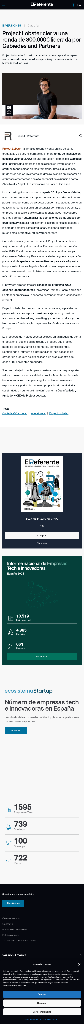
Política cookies (31, 1019)
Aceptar (42, 994)
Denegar (42, 1003)
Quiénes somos (11, 918)
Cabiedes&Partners (14, 413)
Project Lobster (12, 148)
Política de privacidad (49, 1019)
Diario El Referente (27, 136)
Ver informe (42, 656)
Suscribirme (13, 903)
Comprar (42, 535)
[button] (79, 964)
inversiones (38, 413)
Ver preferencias (42, 1011)
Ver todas (42, 543)
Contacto (7, 923)
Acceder (15, 730)
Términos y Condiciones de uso (19, 940)
